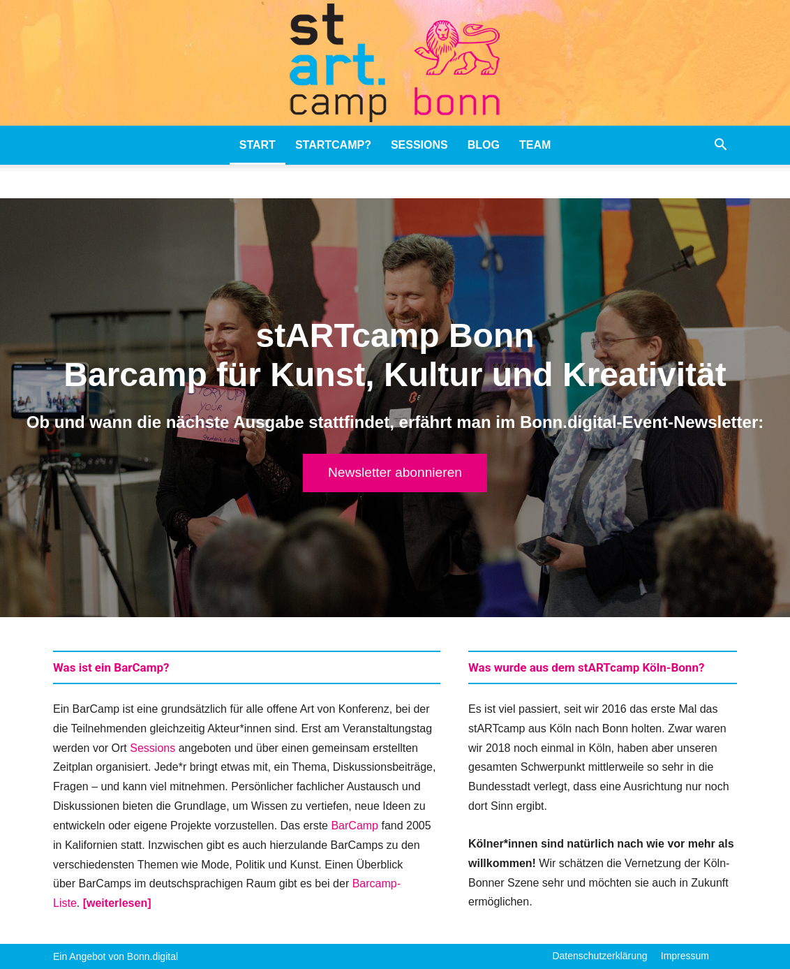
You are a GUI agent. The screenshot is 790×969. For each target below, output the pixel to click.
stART (257, 145)
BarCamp (354, 825)
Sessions (419, 145)
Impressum (685, 955)
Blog (484, 145)
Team (535, 145)
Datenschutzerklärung (599, 955)
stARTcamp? (333, 145)
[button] (720, 146)
